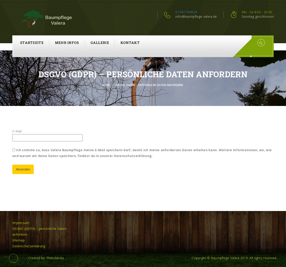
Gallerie (99, 42)
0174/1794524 (186, 12)
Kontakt (130, 42)
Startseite (32, 42)
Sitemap (18, 240)
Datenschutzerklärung (28, 246)
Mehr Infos (67, 42)
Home (106, 85)
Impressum (20, 223)
